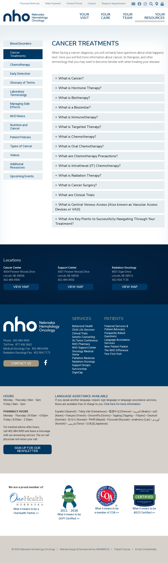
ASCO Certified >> (144, 512)
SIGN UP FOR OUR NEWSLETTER (27, 449)
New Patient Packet (116, 346)
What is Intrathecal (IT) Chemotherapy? (89, 165)
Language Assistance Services (117, 341)
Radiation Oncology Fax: (17, 352)
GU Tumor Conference (85, 340)
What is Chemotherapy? (77, 136)
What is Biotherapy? (74, 97)
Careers (92, 3)
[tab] (108, 78)
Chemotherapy (20, 64)
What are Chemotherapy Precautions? (88, 156)
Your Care (105, 16)
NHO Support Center (84, 347)
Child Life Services (83, 329)
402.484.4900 (11, 279)
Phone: (7, 340)
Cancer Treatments (18, 54)
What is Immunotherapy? (78, 117)
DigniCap (77, 372)
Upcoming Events (22, 176)
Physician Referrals (30, 3)
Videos (14, 155)
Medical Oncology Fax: (16, 348)
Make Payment (53, 3)
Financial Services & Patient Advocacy (116, 328)
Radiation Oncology (83, 361)
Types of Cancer (21, 146)
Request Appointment (114, 3)
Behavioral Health (82, 326)
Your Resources (154, 16)
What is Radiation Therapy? (79, 175)
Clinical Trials (80, 333)
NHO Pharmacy (81, 344)
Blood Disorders (20, 43)
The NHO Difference (116, 350)
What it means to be (144, 508)
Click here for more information (122, 404)
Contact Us (21, 363)
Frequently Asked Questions (114, 334)
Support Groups (81, 365)
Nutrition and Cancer (18, 126)
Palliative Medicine (83, 358)
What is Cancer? (71, 78)
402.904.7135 (120, 279)
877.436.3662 (23, 344)
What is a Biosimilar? (74, 107)
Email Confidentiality (146, 549)
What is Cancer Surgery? (77, 185)
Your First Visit (113, 353)
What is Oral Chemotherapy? (81, 146)
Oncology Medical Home (82, 353)
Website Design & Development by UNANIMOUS (85, 549)
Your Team (127, 16)
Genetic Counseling (83, 337)
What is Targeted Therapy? (79, 127)
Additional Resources (17, 165)
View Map (21, 287)
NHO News (17, 116)
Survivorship (79, 368)
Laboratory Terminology (18, 93)
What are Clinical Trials (76, 195)
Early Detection (20, 73)
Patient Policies (20, 137)
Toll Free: (8, 344)
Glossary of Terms (22, 82)
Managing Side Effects (20, 105)
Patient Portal (74, 3)
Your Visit (84, 16)
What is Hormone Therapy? (79, 88)
